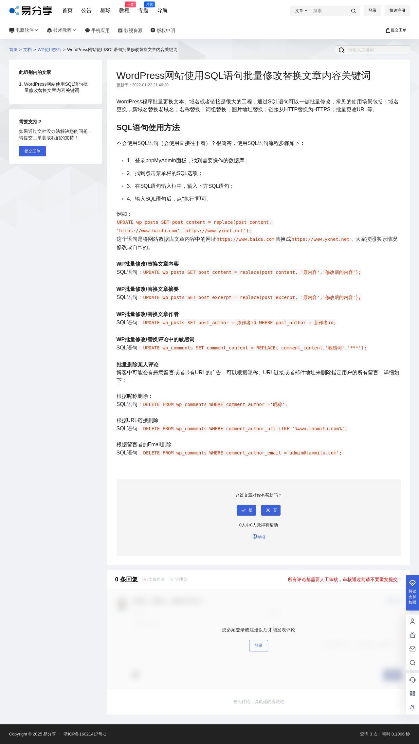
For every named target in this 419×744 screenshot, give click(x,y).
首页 (67, 10)
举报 (258, 537)
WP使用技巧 (50, 49)
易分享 (49, 734)
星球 (105, 10)
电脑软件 (24, 30)
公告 (86, 10)
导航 (162, 10)
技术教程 (62, 30)
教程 (124, 7)
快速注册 (397, 10)
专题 (143, 7)
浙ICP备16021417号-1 (85, 734)
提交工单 (396, 30)
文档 (27, 49)
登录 (372, 10)
